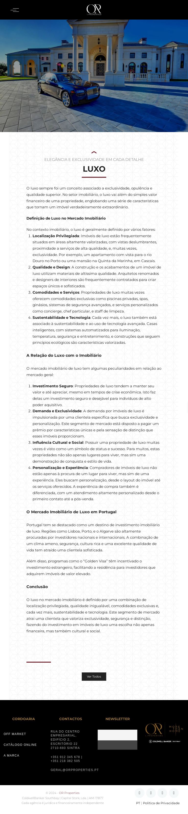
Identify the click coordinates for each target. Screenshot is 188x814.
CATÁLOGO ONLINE (20, 744)
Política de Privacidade (161, 803)
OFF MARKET (15, 734)
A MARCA (11, 755)
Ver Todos (94, 676)
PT (138, 803)
